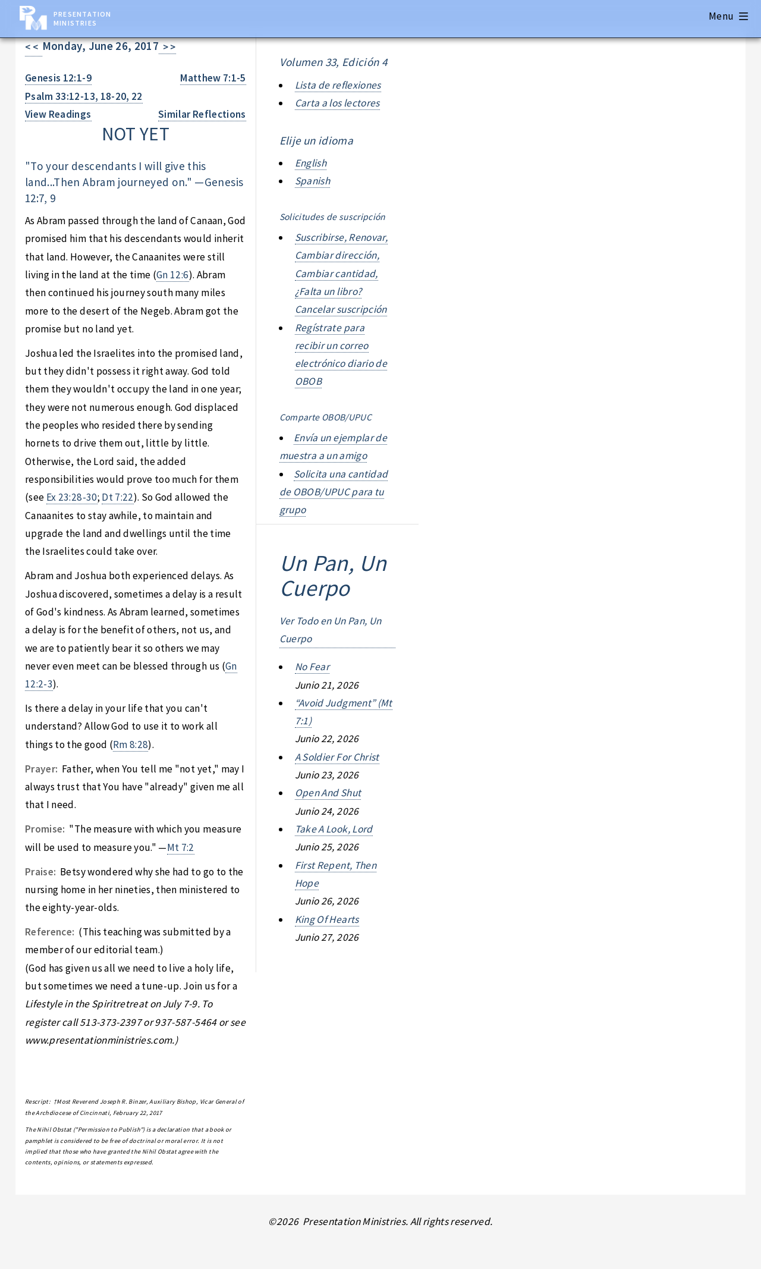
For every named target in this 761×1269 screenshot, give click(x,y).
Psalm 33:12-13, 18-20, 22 (84, 96)
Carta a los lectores (337, 102)
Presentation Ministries (82, 18)
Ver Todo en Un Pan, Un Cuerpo (330, 629)
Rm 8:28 (130, 744)
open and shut (328, 792)
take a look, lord (334, 828)
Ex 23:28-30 (72, 497)
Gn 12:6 (172, 274)
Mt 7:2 (180, 847)
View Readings (58, 114)
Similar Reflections (202, 114)
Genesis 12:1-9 (58, 77)
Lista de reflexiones (338, 85)
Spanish (312, 180)
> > (167, 47)
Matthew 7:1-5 (213, 77)
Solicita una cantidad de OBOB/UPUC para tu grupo (333, 492)
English (310, 162)
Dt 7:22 (117, 497)
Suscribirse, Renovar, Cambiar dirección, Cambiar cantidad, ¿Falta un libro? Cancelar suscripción (341, 273)
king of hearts (327, 919)
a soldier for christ (337, 757)
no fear (312, 666)
